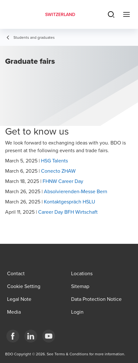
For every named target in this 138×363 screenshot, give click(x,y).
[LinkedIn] (30, 336)
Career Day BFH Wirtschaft (68, 211)
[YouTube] (48, 336)
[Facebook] (12, 336)
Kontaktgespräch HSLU (69, 201)
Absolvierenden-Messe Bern (75, 191)
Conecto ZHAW (58, 170)
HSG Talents (54, 160)
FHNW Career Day (63, 181)
